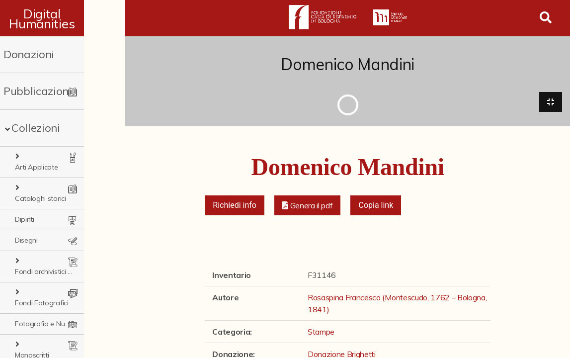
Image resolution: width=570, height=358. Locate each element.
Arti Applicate (43, 156)
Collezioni (35, 128)
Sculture (27, 323)
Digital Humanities (63, 18)
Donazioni (28, 54)
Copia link (375, 206)
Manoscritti (38, 302)
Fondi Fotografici (48, 261)
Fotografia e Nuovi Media (54, 281)
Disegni (26, 219)
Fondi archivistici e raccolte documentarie (68, 240)
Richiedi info (234, 206)
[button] (307, 207)
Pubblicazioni (37, 91)
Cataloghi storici (47, 177)
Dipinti (24, 198)
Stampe (27, 344)
